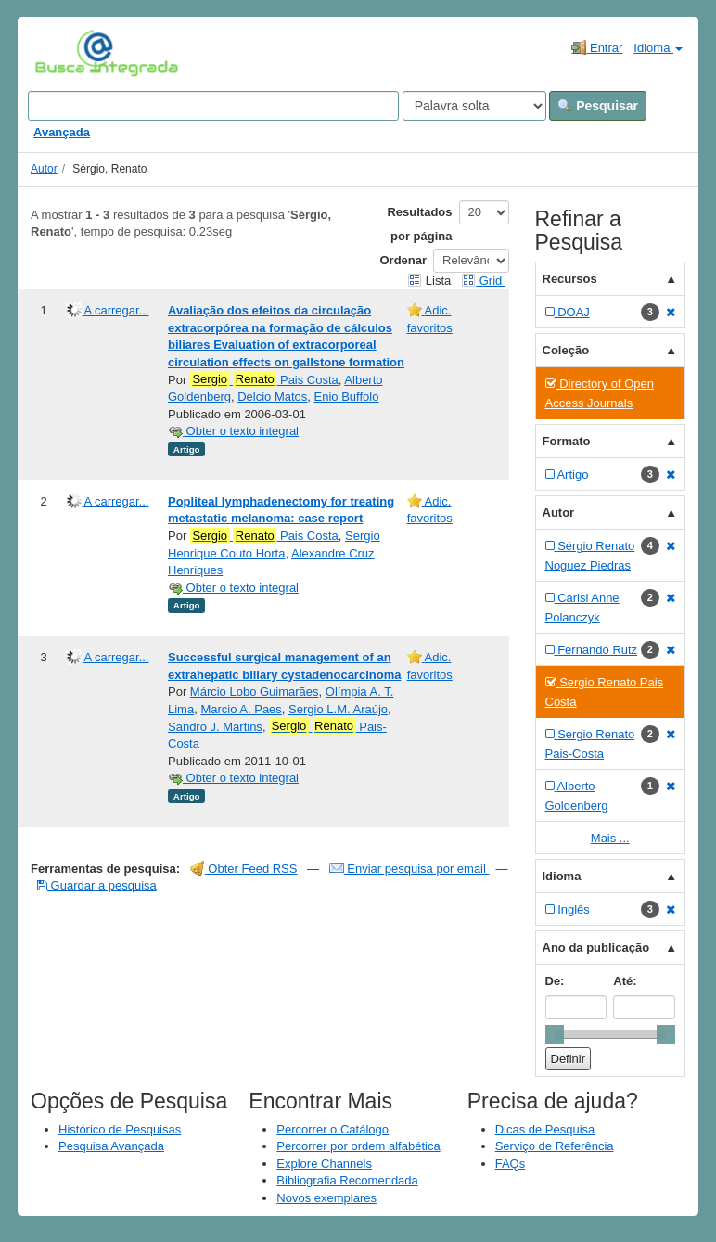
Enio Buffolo (346, 396)
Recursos (570, 279)
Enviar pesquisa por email (409, 869)
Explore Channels (324, 1164)
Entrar (596, 47)
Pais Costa (264, 379)
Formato (567, 441)
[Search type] (474, 106)
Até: (624, 981)
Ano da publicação (596, 947)
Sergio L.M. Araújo (338, 709)
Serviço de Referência (554, 1146)
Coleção (566, 350)
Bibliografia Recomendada (346, 1180)
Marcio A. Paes (240, 709)
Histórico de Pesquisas (119, 1129)
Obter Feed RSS (244, 869)
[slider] (554, 1034)
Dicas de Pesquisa (545, 1129)
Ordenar (404, 260)
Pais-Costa (277, 734)
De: (555, 981)
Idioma (658, 48)
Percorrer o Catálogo (332, 1129)
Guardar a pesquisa (97, 885)
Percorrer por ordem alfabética (358, 1146)
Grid (483, 281)
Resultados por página (419, 224)
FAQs (510, 1164)
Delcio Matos (272, 396)
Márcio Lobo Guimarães (254, 691)
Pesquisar (597, 105)
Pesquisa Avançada (111, 1146)
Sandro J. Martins (215, 727)
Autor (44, 168)
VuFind (63, 53)
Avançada (61, 132)
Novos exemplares (326, 1198)
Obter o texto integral (233, 431)
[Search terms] (213, 106)
